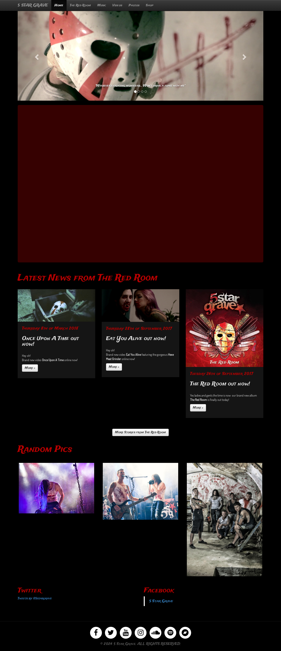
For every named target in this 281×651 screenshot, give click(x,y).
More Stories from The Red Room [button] (140, 432)
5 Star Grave (161, 601)
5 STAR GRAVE (33, 5)
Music (101, 5)
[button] (36, 56)
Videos (117, 5)
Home (59, 5)
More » (30, 368)
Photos (134, 5)
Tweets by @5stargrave (35, 598)
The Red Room (80, 5)
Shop (149, 5)
